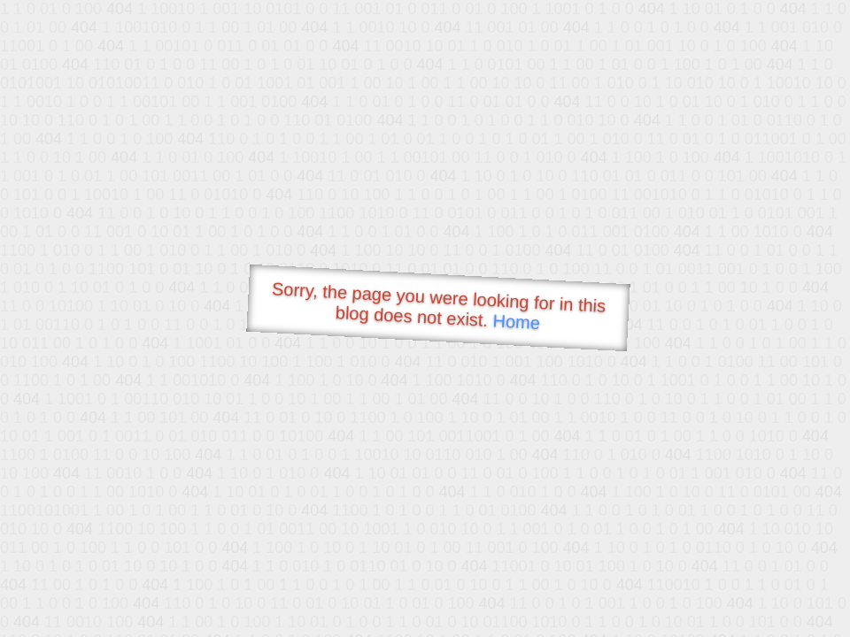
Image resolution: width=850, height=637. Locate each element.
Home (516, 322)
